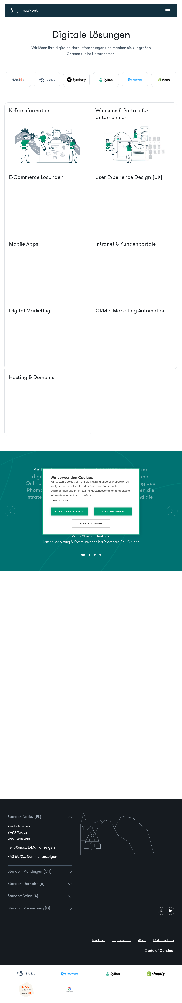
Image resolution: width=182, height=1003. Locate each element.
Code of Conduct (159, 950)
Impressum (121, 940)
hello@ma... (31, 847)
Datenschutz (163, 940)
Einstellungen (91, 523)
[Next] (172, 511)
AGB (142, 940)
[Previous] (10, 511)
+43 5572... (32, 856)
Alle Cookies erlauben (69, 511)
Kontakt (98, 940)
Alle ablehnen (113, 511)
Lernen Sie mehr (60, 500)
